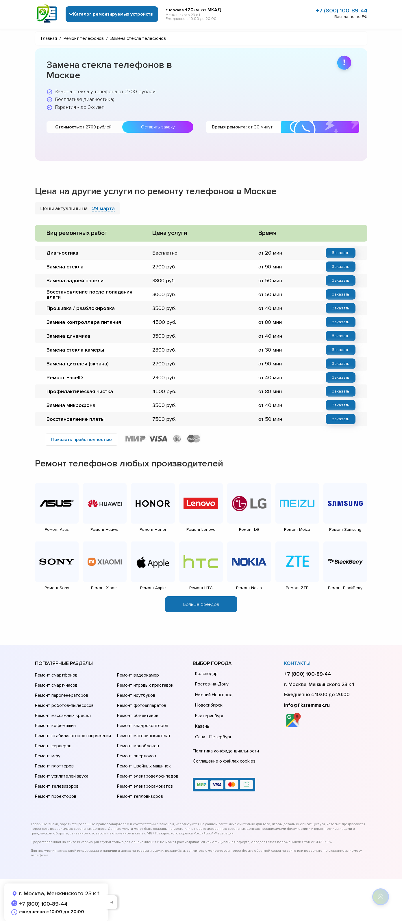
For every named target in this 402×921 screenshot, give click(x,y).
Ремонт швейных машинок (144, 766)
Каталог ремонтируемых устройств (113, 14)
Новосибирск (209, 705)
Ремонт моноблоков (138, 746)
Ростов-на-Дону (212, 684)
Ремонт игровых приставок (145, 685)
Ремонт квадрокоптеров (142, 725)
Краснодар (206, 674)
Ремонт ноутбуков (136, 695)
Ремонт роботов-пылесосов (64, 705)
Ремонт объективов (137, 715)
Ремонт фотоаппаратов (141, 705)
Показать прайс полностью (81, 439)
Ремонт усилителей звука (61, 776)
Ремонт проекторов (55, 796)
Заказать (340, 252)
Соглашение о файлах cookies (224, 761)
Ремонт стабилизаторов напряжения (73, 736)
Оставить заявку (158, 127)
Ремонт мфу (47, 756)
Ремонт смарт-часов (56, 685)
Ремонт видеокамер (138, 675)
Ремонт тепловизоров (140, 796)
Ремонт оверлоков (136, 756)
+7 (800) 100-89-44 (341, 11)
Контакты (297, 663)
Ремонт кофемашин (55, 725)
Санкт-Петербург (213, 737)
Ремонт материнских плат (144, 736)
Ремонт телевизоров (57, 786)
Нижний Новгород (214, 695)
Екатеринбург (209, 716)
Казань (202, 726)
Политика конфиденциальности (226, 751)
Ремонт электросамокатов (145, 786)
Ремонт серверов (53, 746)
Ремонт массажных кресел (63, 715)
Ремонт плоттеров (54, 766)
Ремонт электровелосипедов (147, 776)
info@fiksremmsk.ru (307, 705)
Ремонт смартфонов (56, 675)
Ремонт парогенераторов (61, 695)
